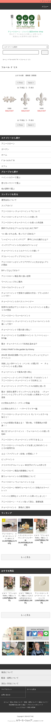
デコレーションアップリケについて (16, 256)
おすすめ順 (19, 75)
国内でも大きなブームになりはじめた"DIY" (19, 228)
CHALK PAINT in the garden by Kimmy (17, 349)
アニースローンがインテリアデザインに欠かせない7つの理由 (24, 263)
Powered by (25, 721)
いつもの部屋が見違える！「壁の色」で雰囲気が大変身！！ (24, 424)
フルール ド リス (25, 59)
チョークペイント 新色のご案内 (15, 507)
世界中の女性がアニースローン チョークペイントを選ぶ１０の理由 (25, 308)
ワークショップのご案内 (11, 282)
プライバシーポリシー (34, 705)
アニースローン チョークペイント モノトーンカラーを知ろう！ (24, 415)
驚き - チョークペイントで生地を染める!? (19, 344)
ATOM (33, 707)
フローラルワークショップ (12, 287)
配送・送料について (30, 702)
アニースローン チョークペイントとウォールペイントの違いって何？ (25, 322)
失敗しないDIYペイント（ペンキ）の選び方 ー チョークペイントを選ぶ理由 (24, 364)
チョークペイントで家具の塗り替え (16, 372)
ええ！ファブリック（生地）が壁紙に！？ (19, 454)
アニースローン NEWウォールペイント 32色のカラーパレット (25, 489)
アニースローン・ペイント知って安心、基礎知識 (22, 502)
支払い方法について (16, 702)
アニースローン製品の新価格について (17, 471)
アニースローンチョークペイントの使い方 (19, 217)
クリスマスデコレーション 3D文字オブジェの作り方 (23, 465)
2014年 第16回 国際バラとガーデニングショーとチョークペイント (25, 356)
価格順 (27, 75)
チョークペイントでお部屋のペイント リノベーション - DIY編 (25, 336)
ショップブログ (20, 707)
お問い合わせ (5, 695)
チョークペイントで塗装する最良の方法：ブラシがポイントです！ (25, 294)
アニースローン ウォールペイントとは (17, 482)
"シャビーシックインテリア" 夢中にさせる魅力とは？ (24, 239)
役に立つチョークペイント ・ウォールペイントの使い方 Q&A (26, 432)
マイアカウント (6, 689)
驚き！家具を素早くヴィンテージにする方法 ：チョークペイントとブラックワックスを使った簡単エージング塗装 (25, 394)
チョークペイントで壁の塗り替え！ (16, 330)
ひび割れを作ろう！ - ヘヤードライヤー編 (19, 409)
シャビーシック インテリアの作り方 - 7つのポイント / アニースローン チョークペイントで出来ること (24, 379)
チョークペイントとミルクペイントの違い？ (20, 251)
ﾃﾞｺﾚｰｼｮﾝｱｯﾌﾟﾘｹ (13, 59)
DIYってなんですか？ (10, 270)
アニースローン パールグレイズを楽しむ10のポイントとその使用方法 (24, 446)
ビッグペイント (8, 459)
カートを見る (31, 689)
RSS (28, 707)
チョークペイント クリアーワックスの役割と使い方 (23, 386)
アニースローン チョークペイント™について (20, 211)
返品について (43, 702)
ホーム (5, 59)
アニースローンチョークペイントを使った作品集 (22, 222)
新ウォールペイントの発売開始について (18, 476)
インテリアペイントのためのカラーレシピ (19, 245)
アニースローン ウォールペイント (15, 315)
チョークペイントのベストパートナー (17, 301)
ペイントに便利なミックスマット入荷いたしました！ (24, 496)
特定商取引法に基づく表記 (17, 705)
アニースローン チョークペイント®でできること (22, 440)
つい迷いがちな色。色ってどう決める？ (18, 234)
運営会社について (9, 200)
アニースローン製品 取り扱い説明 (15, 276)
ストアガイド (7, 206)
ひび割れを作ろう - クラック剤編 (15, 403)
